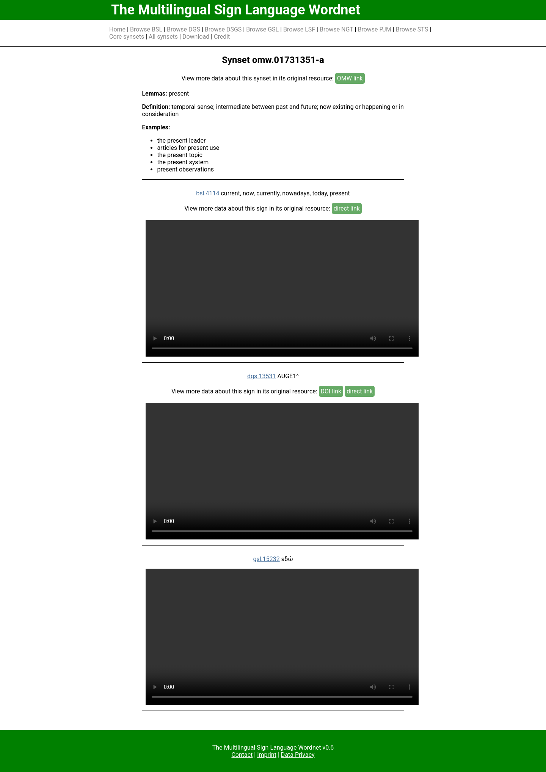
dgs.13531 (261, 376)
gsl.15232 (266, 559)
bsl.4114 (207, 193)
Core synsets (126, 36)
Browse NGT (336, 29)
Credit (222, 36)
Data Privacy (298, 754)
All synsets (163, 36)
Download (195, 36)
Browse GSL (262, 29)
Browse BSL (146, 29)
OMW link (350, 78)
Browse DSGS (223, 29)
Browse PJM (374, 29)
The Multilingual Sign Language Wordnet (235, 10)
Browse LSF (299, 29)
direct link (347, 208)
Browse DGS (183, 29)
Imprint (266, 754)
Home (117, 29)
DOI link (331, 391)
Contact (242, 754)
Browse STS (412, 29)
